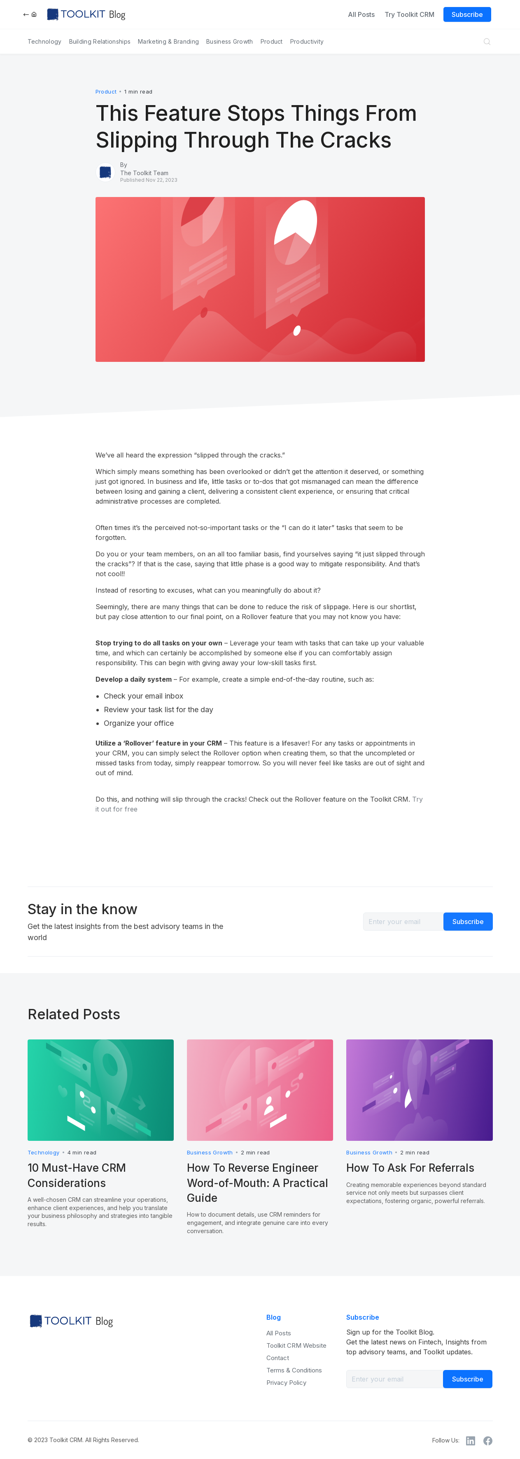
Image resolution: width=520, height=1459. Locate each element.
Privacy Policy (286, 1382)
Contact (277, 1358)
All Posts (361, 14)
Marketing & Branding (168, 41)
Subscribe (467, 14)
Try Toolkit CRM (409, 14)
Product (272, 41)
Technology (45, 41)
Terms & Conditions (294, 1370)
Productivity (307, 41)
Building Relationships (100, 41)
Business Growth (229, 41)
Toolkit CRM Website (296, 1345)
